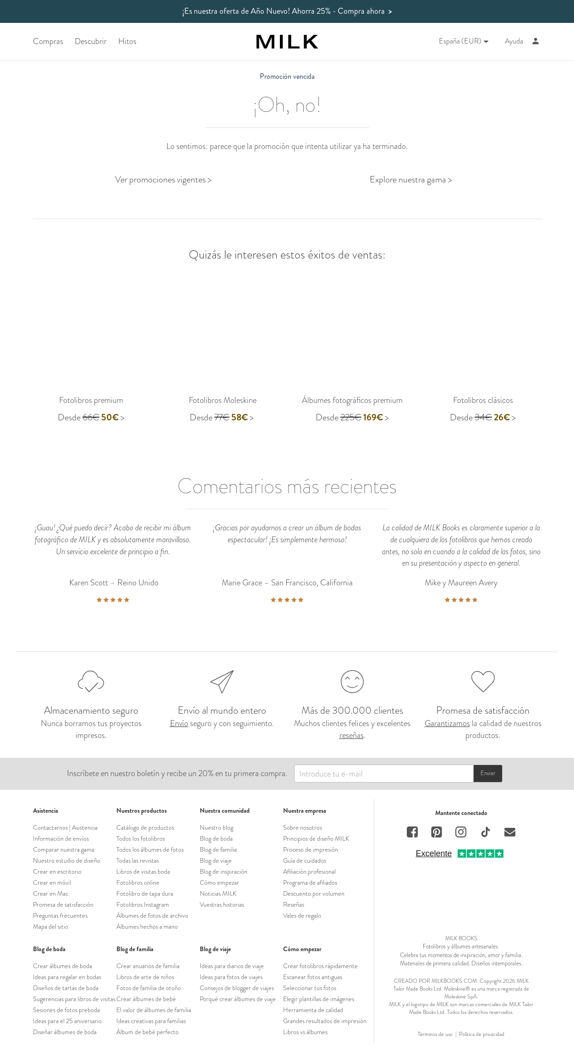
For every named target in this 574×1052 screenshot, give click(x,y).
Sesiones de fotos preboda (66, 1009)
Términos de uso (435, 1034)
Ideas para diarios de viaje (232, 965)
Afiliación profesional (309, 871)
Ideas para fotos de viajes (231, 976)
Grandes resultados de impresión (324, 1020)
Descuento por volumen (313, 893)
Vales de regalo (302, 915)
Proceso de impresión (310, 849)
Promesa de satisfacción (63, 904)
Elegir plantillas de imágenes (318, 998)
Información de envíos (61, 838)
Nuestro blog (216, 827)
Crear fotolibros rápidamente (320, 965)
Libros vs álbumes (305, 1031)
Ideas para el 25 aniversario (67, 1020)
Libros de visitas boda (143, 871)
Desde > (91, 417)
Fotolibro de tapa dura (144, 893)
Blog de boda (216, 838)
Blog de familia (218, 849)
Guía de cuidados (304, 860)
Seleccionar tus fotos (309, 987)
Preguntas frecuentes (60, 915)
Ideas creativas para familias (151, 1020)
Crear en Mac (50, 893)
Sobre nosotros (302, 827)
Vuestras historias (222, 904)
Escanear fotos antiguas (312, 976)
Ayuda (514, 41)
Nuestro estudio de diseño (66, 860)
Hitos (127, 41)
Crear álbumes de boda (62, 965)
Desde (327, 417)
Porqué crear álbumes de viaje (238, 998)
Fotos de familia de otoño (148, 987)
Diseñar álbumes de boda (65, 1031)
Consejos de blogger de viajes (237, 987)
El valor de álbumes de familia (153, 1009)
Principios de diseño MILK (316, 838)
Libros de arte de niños (145, 976)
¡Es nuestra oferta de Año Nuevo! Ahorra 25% (287, 11)
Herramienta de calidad (313, 1009)
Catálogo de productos (145, 827)
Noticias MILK (218, 893)
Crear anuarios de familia (148, 965)
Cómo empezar (219, 882)
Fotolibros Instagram (142, 904)
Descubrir (91, 41)
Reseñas (293, 904)
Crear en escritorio (57, 871)
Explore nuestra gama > (411, 179)
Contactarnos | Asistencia (65, 827)
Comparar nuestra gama (63, 849)
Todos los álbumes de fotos (150, 849)
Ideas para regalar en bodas (67, 976)
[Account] (535, 41)
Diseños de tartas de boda (65, 987)
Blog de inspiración (223, 871)
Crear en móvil (52, 882)
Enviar (488, 773)
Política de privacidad (481, 1034)
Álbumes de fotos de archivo (152, 915)
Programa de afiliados (310, 882)
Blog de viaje (216, 860)
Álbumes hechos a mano (147, 926)
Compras (48, 41)
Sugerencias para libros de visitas (74, 998)
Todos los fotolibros (140, 838)
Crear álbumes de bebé (146, 998)
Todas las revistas (137, 860)
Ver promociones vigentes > (163, 179)
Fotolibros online (137, 882)
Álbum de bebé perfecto (147, 1031)
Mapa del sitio (50, 926)
